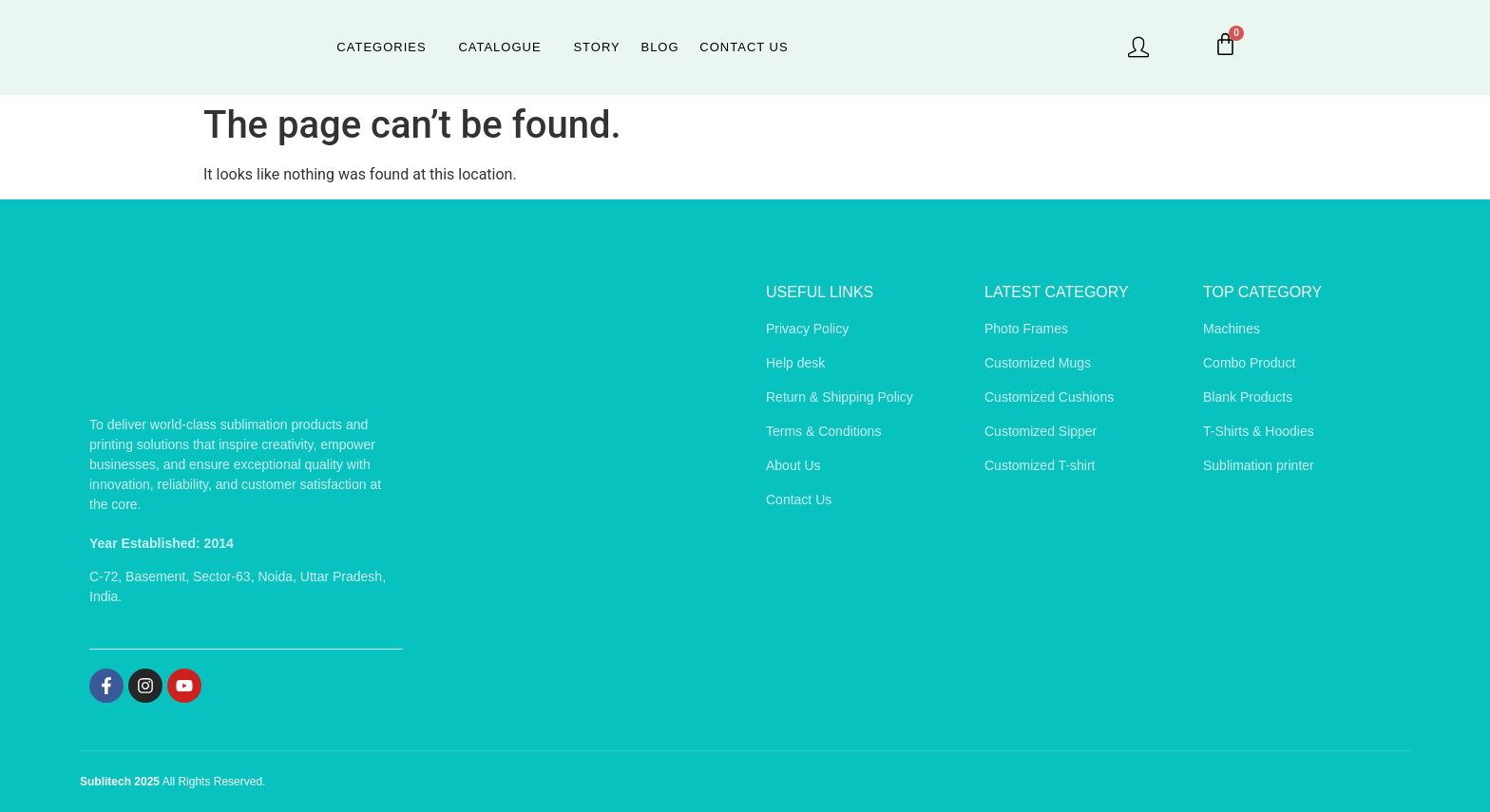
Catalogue (501, 47)
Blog (659, 47)
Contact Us (741, 47)
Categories (385, 47)
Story (596, 47)
